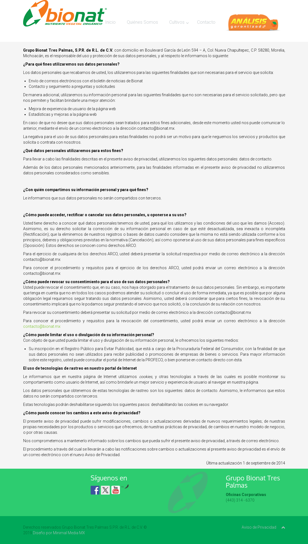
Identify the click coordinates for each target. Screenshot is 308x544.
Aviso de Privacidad (259, 527)
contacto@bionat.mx (41, 326)
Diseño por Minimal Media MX (59, 533)
